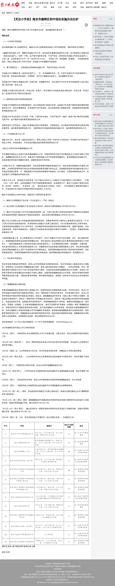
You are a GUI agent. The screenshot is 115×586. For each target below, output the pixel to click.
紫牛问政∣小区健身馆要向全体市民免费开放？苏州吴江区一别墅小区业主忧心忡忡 (104, 123)
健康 (104, 3)
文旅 (23, 7)
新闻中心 (10, 13)
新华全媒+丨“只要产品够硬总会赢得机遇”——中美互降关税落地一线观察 (104, 39)
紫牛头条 (37, 3)
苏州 (74, 7)
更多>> (112, 19)
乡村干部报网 (55, 566)
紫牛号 (52, 3)
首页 (3, 13)
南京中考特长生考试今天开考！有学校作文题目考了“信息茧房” (104, 77)
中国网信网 (56, 563)
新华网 (62, 563)
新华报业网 (46, 566)
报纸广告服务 (40, 572)
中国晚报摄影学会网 (73, 566)
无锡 (82, 7)
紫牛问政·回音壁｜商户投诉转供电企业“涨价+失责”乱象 (104, 140)
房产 (38, 7)
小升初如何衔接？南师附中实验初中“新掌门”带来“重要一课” (104, 99)
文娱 (74, 3)
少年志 (16, 13)
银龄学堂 (89, 7)
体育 (82, 3)
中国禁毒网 (57, 569)
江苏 (60, 7)
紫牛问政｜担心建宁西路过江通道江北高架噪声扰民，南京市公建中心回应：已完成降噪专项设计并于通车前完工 (104, 150)
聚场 (52, 7)
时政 (30, 3)
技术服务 (61, 572)
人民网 (67, 563)
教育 (96, 3)
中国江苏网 (38, 566)
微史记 (104, 7)
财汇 (30, 7)
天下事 (59, 3)
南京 (67, 7)
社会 (67, 3)
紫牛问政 (45, 3)
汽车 (45, 7)
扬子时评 (89, 3)
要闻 (23, 3)
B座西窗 (96, 7)
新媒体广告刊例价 (52, 572)
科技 (111, 3)
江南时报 (63, 566)
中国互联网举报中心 (72, 572)
